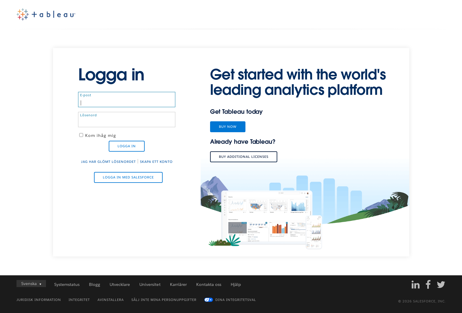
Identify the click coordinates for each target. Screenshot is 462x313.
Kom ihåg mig (100, 135)
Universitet (149, 284)
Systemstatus (67, 284)
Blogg (94, 284)
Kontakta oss (208, 284)
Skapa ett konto (156, 162)
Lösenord (88, 115)
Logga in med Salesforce (128, 177)
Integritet (79, 300)
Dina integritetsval (235, 300)
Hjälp (236, 284)
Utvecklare (120, 284)
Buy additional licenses (243, 157)
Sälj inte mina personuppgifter (164, 300)
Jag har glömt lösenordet (108, 162)
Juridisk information (38, 300)
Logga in (127, 146)
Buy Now (228, 127)
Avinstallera (111, 300)
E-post (85, 95)
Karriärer (178, 284)
